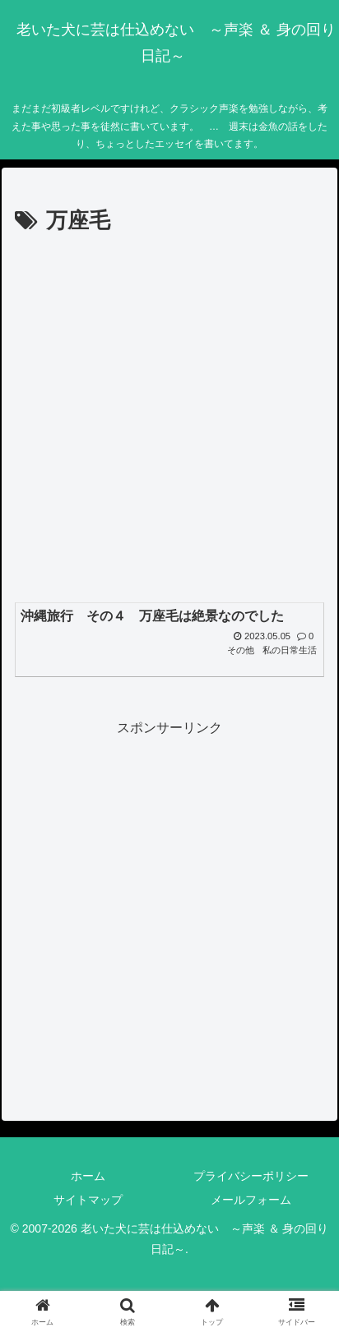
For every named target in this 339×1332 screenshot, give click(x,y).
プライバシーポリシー (251, 1175)
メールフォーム (251, 1199)
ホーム (88, 1175)
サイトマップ (88, 1199)
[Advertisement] (169, 417)
